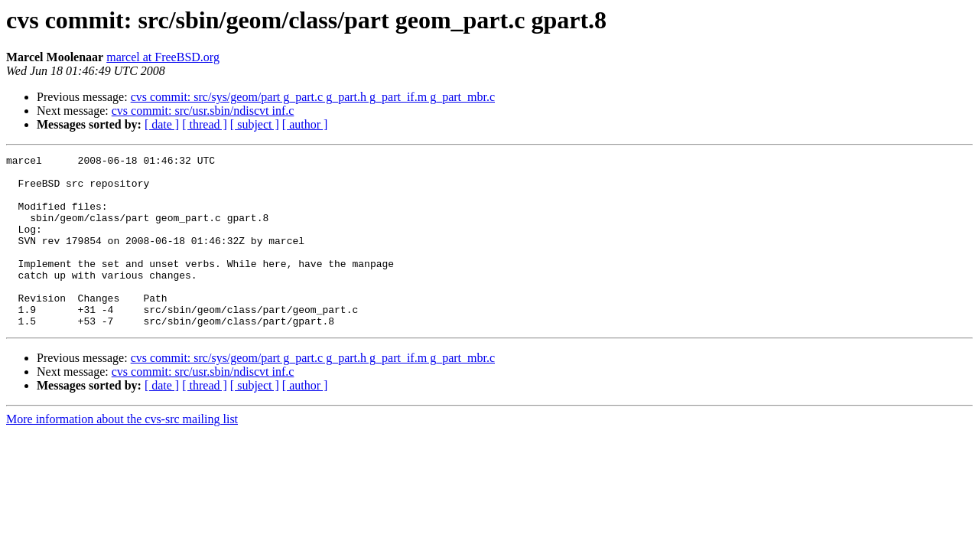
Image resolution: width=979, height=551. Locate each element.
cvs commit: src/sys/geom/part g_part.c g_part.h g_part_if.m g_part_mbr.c (313, 96)
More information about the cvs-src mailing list (122, 453)
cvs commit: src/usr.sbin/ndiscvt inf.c (203, 110)
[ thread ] (204, 124)
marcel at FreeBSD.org (163, 57)
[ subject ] (254, 124)
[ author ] (305, 124)
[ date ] (162, 124)
